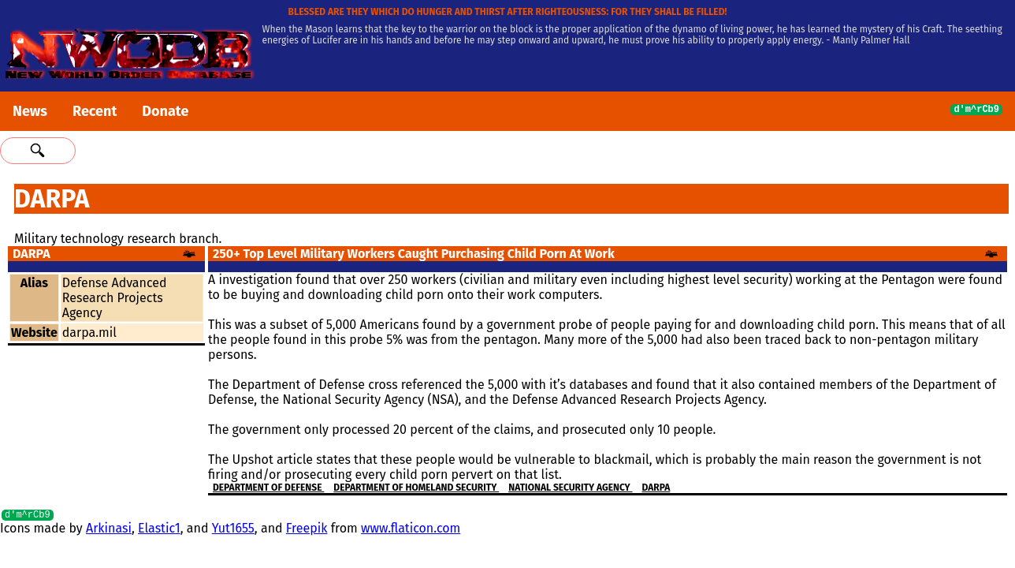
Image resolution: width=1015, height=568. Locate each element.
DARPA (656, 487)
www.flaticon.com (410, 530)
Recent (94, 111)
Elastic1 (159, 530)
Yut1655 (233, 530)
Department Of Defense (268, 487)
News (30, 111)
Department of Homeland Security (416, 487)
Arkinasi (109, 530)
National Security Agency (570, 487)
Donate (165, 111)
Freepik (307, 530)
